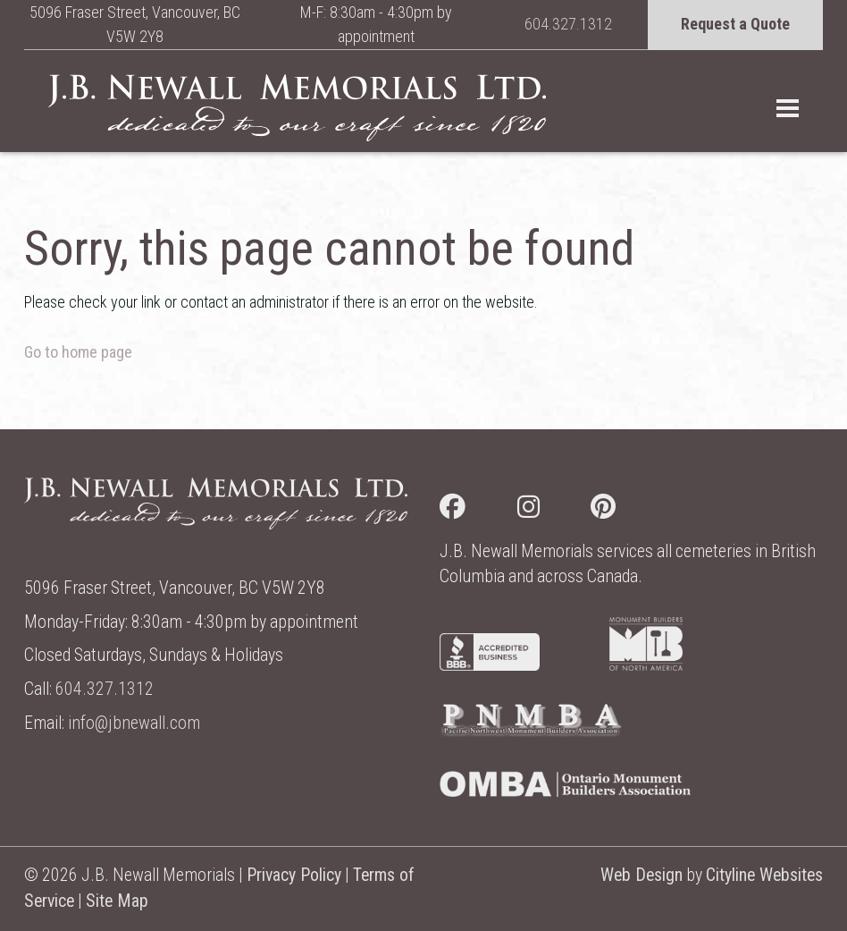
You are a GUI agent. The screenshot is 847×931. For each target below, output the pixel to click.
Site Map (117, 901)
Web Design (641, 875)
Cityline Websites (764, 875)
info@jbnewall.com (134, 723)
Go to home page (78, 352)
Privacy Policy (294, 875)
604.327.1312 (568, 23)
